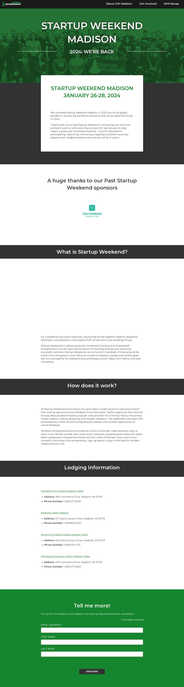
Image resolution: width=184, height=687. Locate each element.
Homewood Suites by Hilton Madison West (65, 556)
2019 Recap (171, 3)
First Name (48, 637)
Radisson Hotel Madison (55, 512)
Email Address (51, 625)
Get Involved (148, 3)
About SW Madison (119, 3)
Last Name (48, 648)
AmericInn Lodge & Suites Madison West (64, 534)
